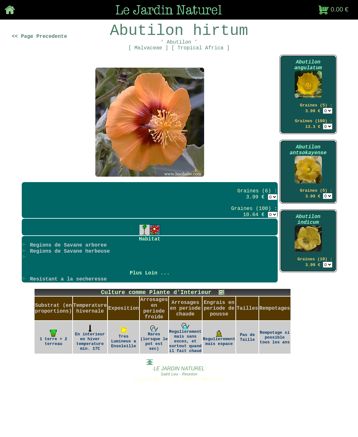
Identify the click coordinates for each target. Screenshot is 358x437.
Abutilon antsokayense (308, 168)
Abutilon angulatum (308, 75)
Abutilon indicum (308, 243)
